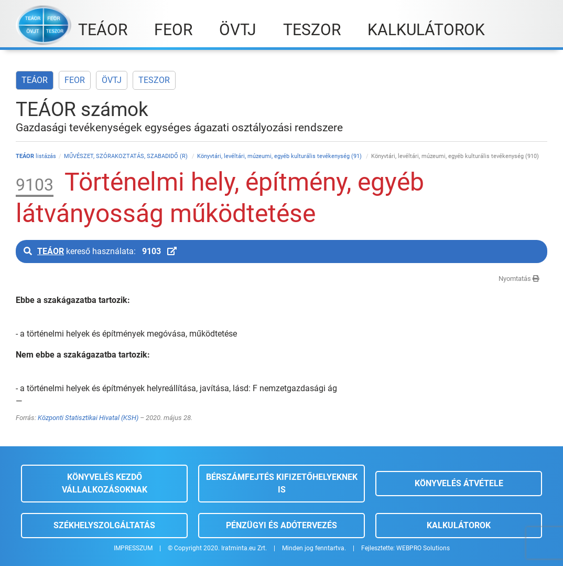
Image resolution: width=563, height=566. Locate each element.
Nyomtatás (519, 278)
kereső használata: (100, 251)
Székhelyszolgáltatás (104, 525)
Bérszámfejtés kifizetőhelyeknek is (282, 483)
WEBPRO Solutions (423, 548)
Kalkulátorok (459, 525)
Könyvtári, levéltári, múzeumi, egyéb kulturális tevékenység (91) (280, 156)
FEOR (74, 80)
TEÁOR (34, 80)
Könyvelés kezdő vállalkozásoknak (104, 483)
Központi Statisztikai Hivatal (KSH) (88, 418)
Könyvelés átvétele (459, 483)
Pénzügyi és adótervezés (281, 525)
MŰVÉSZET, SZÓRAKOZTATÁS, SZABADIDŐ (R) (126, 156)
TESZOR (154, 80)
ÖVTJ (112, 80)
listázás (36, 156)
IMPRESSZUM (133, 548)
